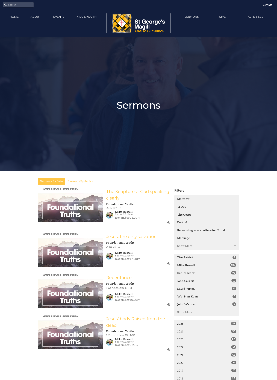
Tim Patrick (206, 257)
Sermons (192, 16)
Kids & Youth (86, 16)
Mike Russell (206, 265)
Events (58, 16)
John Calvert (206, 281)
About (36, 16)
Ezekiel (182, 222)
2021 (206, 355)
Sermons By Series (80, 181)
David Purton (206, 288)
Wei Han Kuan (206, 296)
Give (222, 16)
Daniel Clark (206, 273)
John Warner (206, 304)
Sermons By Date (51, 181)
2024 (206, 331)
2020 (206, 362)
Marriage (183, 238)
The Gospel (185, 214)
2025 (206, 323)
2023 (206, 339)
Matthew (183, 199)
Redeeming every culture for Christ (201, 230)
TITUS (181, 206)
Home (14, 16)
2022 (206, 347)
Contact (267, 4)
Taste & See (254, 16)
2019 (206, 370)
